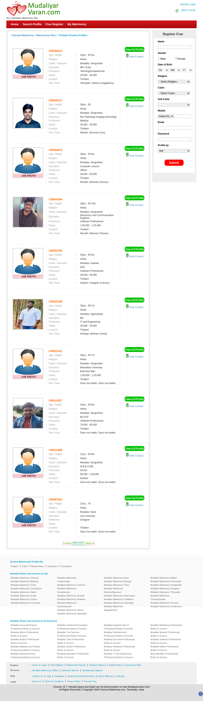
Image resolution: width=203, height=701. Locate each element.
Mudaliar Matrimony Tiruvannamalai (160, 597)
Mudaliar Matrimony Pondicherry (166, 606)
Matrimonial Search (76, 665)
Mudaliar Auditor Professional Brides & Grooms (25, 641)
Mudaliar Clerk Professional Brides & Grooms (70, 641)
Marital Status (37, 566)
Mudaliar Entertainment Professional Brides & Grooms (118, 634)
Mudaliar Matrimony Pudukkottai (166, 585)
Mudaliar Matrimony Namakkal (72, 613)
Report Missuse (105, 676)
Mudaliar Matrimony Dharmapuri (119, 595)
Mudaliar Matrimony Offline (45, 670)
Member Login (188, 4)
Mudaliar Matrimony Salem (24, 592)
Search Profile (32, 24)
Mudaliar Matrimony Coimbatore (26, 588)
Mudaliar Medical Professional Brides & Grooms (165, 634)
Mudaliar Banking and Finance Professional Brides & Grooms (25, 648)
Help (49, 676)
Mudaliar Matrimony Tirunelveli (25, 603)
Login (44, 665)
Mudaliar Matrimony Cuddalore (119, 599)
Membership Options (92, 670)
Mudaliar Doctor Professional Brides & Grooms (71, 648)
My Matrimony (77, 24)
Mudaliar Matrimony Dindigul (117, 581)
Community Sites (133, 665)
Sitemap (120, 676)
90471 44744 (188, 10)
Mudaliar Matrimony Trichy (23, 585)
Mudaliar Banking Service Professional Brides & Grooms (25, 655)
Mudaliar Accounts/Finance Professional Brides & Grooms (25, 627)
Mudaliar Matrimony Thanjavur (165, 588)
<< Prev (67, 543)
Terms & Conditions (54, 681)
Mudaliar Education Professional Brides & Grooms (73, 655)
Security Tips (90, 681)
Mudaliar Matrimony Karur (116, 578)
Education (52, 566)
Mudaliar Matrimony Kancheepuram (67, 605)
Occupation (66, 566)
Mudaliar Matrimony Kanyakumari (67, 590)
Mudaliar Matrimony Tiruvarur (164, 603)
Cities (25, 566)
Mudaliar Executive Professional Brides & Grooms (119, 641)
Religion (15, 566)
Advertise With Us (70, 670)
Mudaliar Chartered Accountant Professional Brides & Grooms (72, 627)
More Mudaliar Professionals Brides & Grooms (164, 655)
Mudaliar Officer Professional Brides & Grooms (164, 648)
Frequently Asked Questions (81, 676)
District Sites (115, 665)
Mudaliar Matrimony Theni (116, 585)
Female (181, 58)
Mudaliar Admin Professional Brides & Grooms (24, 634)
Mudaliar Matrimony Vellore (70, 610)
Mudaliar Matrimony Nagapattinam (113, 608)
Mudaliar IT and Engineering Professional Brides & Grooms (118, 655)
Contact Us (37, 676)
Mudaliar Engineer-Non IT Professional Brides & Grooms (118, 627)
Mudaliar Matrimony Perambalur (166, 581)
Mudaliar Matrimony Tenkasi (70, 595)
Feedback (59, 676)
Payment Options (97, 665)
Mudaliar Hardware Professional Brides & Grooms (119, 648)
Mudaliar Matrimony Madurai (24, 581)
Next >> (90, 543)
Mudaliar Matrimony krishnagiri (119, 603)
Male (163, 58)
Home (15, 24)
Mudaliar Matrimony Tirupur (24, 599)
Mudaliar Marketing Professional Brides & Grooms (166, 627)
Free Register (54, 24)
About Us (36, 681)
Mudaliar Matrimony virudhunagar (67, 580)
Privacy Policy (73, 681)
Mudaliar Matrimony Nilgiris (163, 578)
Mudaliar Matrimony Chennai (25, 578)
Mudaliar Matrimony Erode (23, 595)
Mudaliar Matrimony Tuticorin (71, 585)
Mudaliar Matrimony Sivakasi (71, 599)
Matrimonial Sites (46, 35)
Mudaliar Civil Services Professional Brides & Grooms (71, 634)
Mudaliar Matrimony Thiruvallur (165, 592)
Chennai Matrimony (22, 35)
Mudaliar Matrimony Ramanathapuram (113, 590)
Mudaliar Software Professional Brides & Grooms (165, 641)
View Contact (134, 56)
